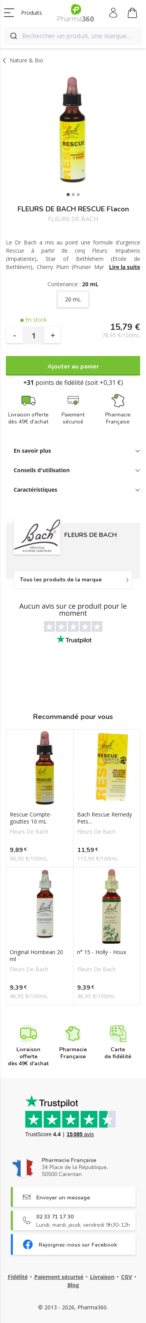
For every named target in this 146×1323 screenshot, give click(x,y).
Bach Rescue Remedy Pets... (104, 818)
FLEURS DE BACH (73, 219)
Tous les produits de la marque (61, 579)
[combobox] (73, 35)
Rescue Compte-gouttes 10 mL (31, 818)
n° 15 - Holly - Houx (101, 952)
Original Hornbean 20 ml (36, 956)
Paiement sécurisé (58, 1276)
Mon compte (114, 13)
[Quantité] (33, 335)
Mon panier (132, 14)
